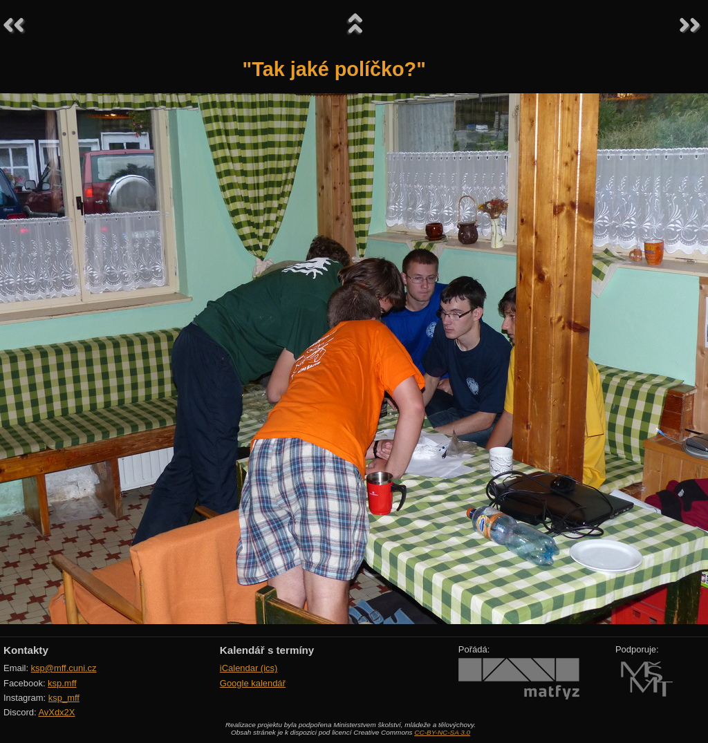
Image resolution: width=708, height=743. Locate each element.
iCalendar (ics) (249, 668)
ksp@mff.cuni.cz (64, 668)
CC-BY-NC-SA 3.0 (442, 732)
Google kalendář (253, 683)
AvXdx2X (56, 712)
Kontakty (25, 650)
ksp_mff (64, 698)
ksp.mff (62, 683)
